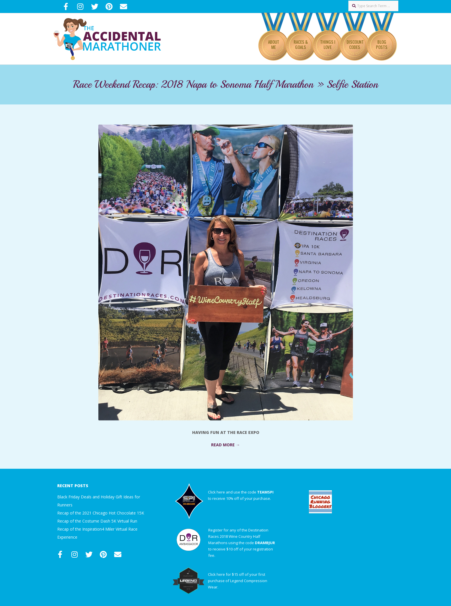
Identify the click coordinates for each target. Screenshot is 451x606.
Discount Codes (355, 44)
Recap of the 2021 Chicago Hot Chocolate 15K (100, 513)
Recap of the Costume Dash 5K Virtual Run (97, 521)
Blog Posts (381, 44)
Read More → (225, 444)
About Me (273, 44)
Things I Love (327, 44)
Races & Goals (301, 44)
